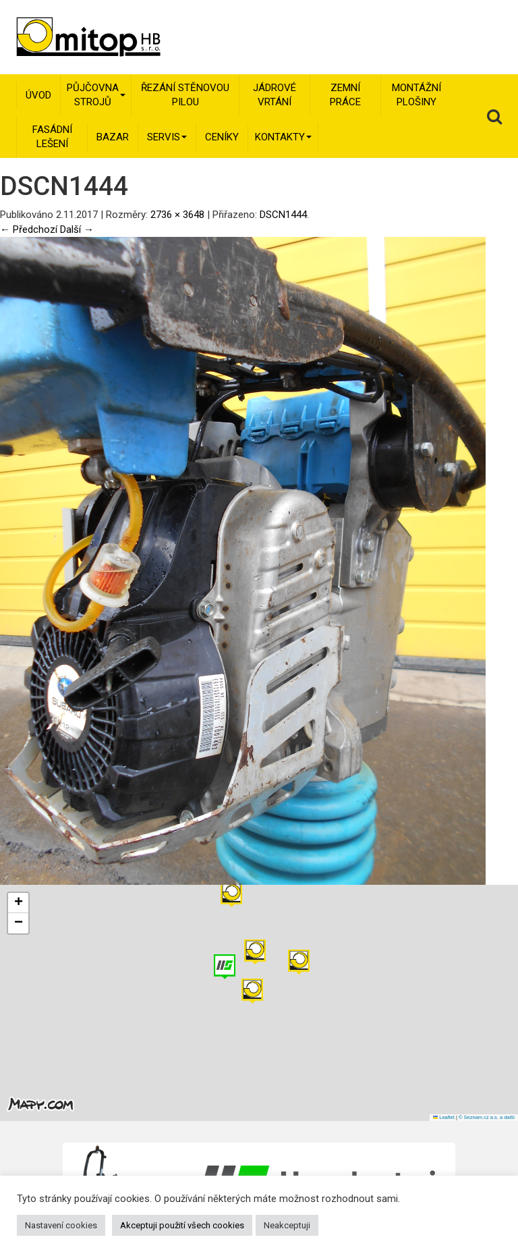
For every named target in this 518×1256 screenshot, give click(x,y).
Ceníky (222, 137)
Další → (77, 229)
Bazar (112, 137)
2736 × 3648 (177, 215)
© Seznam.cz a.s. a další (487, 1117)
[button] (299, 962)
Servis (167, 137)
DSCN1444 (283, 215)
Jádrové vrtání (274, 95)
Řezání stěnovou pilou (185, 95)
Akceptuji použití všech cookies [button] (182, 1225)
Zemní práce (345, 95)
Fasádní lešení (52, 137)
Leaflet (444, 1117)
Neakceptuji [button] (287, 1225)
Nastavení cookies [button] (61, 1225)
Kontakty (283, 137)
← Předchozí (28, 229)
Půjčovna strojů (96, 95)
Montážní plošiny (416, 95)
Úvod (38, 95)
